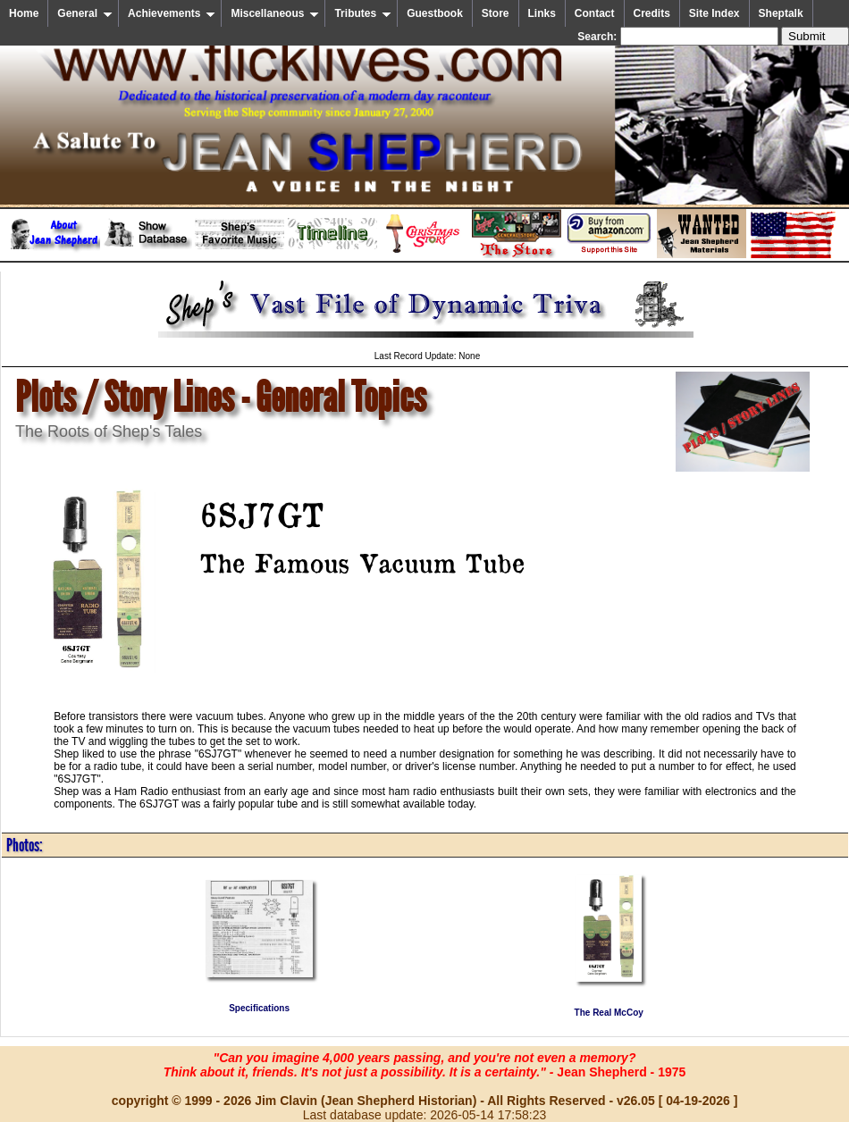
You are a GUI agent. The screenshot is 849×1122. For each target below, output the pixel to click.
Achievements (171, 13)
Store (495, 13)
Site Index (714, 13)
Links (542, 13)
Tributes (362, 13)
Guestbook (435, 13)
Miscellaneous (275, 13)
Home (23, 13)
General (85, 13)
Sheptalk (781, 13)
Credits (652, 13)
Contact (595, 13)
